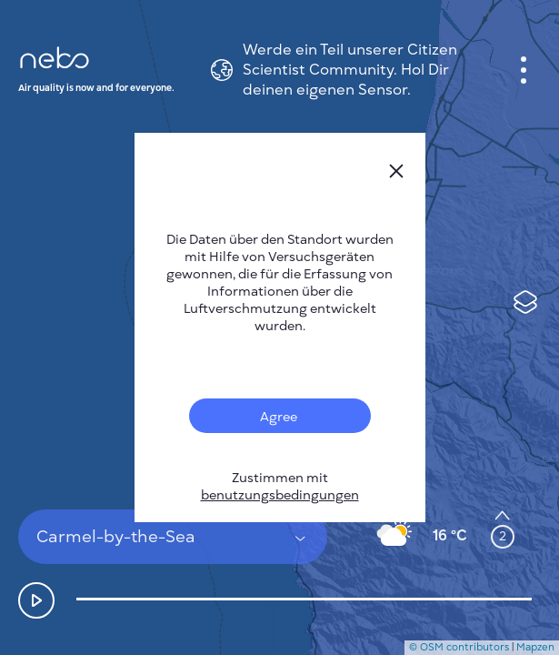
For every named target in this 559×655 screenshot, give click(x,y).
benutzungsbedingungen (280, 495)
